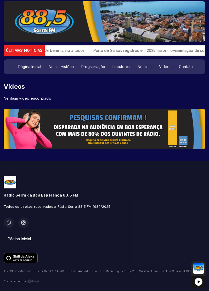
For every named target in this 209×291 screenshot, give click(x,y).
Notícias (145, 66)
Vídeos (165, 66)
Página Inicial (29, 66)
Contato (186, 66)
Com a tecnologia (22, 281)
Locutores (121, 66)
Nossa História (61, 66)
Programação (93, 66)
